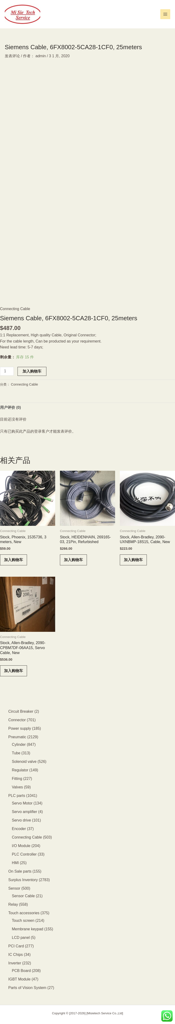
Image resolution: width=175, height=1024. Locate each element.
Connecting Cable (15, 309)
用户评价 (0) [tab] (10, 407)
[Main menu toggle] (165, 14)
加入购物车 (31, 371)
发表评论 (12, 56)
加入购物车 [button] (13, 560)
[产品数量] (7, 371)
